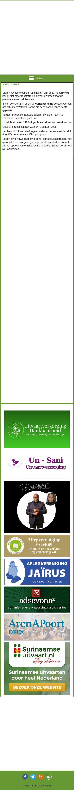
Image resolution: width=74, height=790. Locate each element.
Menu (36, 78)
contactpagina (44, 103)
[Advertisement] (37, 37)
